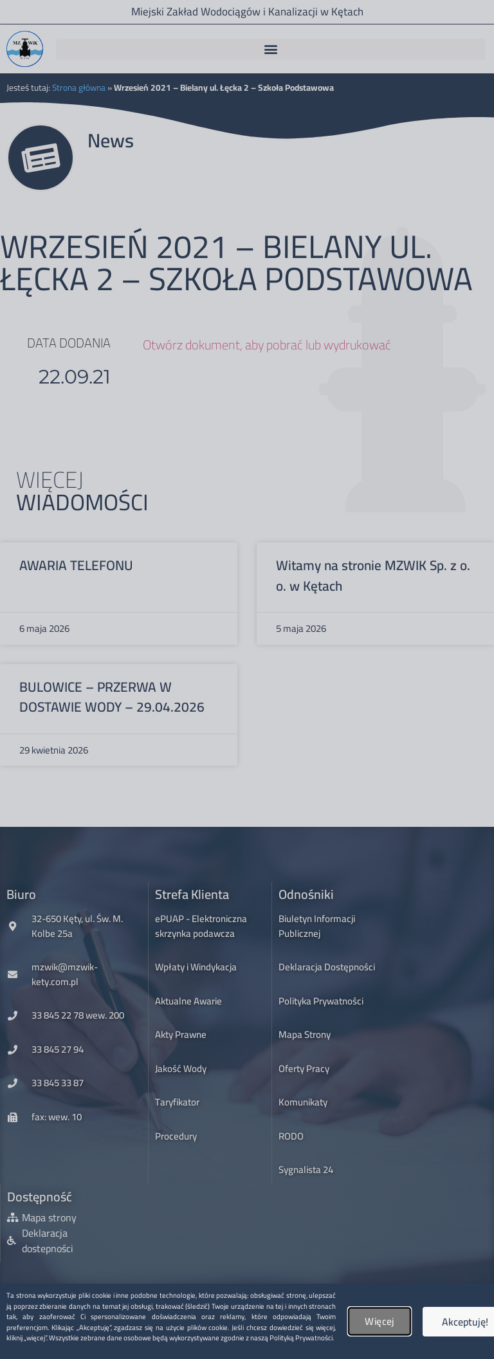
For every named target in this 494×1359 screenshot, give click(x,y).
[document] (247, 679)
